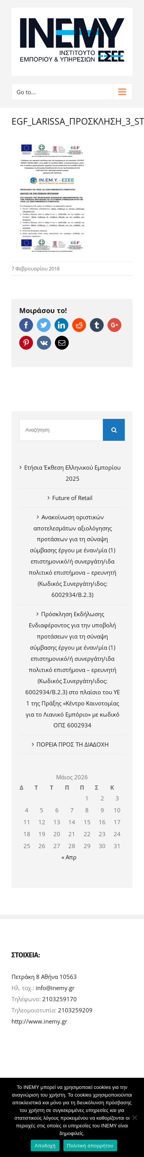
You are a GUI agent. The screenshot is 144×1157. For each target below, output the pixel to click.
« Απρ (68, 857)
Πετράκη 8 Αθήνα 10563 (44, 976)
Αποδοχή (45, 1146)
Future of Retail (72, 498)
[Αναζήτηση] (61, 430)
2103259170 (59, 999)
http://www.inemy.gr (39, 1021)
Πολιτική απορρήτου (90, 1146)
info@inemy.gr (55, 988)
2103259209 (75, 1010)
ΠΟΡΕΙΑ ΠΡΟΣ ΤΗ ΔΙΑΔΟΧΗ (72, 744)
